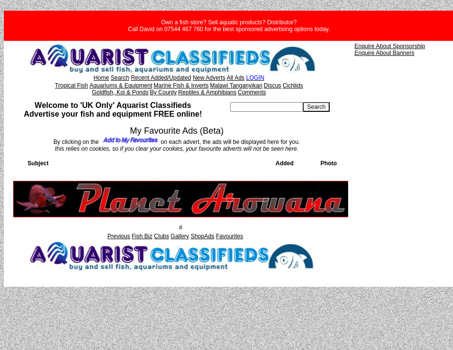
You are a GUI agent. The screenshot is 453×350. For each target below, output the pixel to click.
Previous (118, 236)
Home (101, 77)
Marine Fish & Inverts (180, 85)
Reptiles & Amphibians (207, 92)
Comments (252, 92)
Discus (272, 85)
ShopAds (203, 236)
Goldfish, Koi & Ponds (120, 92)
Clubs (161, 236)
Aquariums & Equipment (120, 85)
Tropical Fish (71, 85)
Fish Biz (142, 236)
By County (163, 92)
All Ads (236, 77)
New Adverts (209, 77)
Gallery (179, 236)
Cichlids (293, 85)
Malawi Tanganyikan (236, 85)
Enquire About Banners (384, 53)
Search (120, 77)
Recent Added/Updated (161, 77)
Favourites (229, 236)
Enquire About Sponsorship (389, 46)
